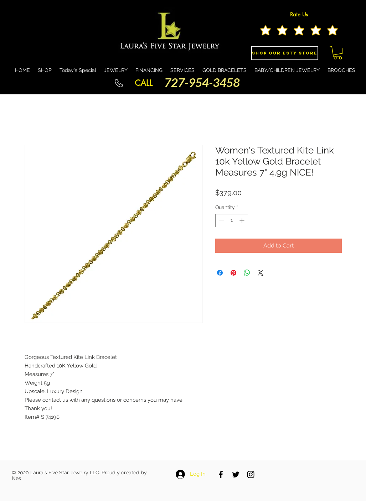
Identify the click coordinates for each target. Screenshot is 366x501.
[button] (338, 52)
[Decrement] (220, 220)
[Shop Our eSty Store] (284, 53)
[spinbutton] (231, 220)
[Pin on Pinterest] (233, 272)
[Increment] (242, 220)
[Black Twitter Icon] (236, 474)
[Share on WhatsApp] (247, 272)
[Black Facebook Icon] (221, 474)
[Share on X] (260, 272)
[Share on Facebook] (220, 272)
